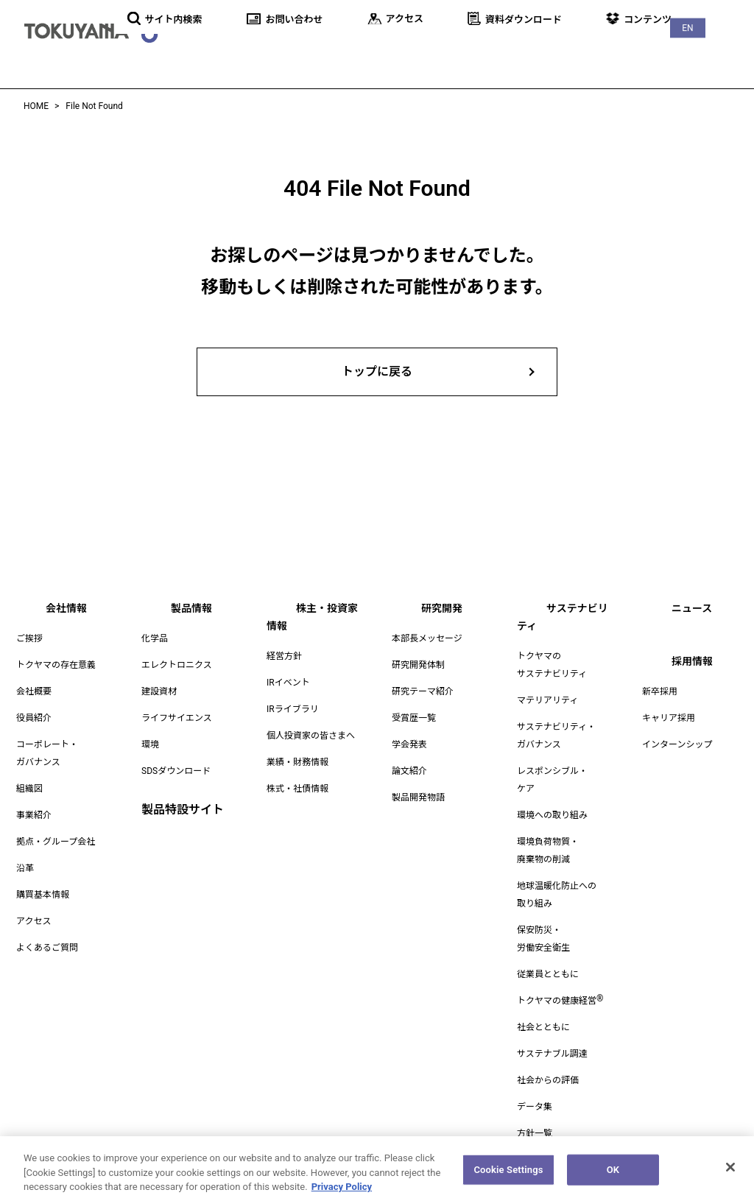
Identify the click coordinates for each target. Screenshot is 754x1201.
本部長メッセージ (427, 638)
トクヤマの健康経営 (560, 983)
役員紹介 (34, 718)
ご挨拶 (29, 638)
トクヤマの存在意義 (56, 665)
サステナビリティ (569, 51)
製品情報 (304, 51)
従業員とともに (548, 956)
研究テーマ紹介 (423, 691)
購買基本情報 (42, 895)
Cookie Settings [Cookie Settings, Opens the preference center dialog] (508, 1177)
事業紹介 (34, 815)
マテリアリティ (547, 682)
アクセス (33, 921)
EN (724, 15)
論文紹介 (409, 771)
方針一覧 (534, 1115)
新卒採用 (659, 691)
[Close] (730, 1175)
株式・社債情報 (297, 771)
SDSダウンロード (176, 771)
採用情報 (721, 51)
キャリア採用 (668, 718)
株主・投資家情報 (393, 51)
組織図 (29, 788)
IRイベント (288, 665)
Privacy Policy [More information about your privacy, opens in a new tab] (341, 1194)
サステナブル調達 (552, 1036)
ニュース (657, 51)
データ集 (534, 1089)
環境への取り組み (552, 797)
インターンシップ (677, 744)
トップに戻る (377, 371)
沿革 (25, 868)
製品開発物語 (418, 797)
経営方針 (284, 638)
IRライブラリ (293, 691)
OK (613, 1177)
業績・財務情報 (297, 744)
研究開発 (481, 51)
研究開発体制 (418, 665)
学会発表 (409, 744)
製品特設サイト (182, 810)
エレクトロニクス (176, 665)
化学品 (154, 638)
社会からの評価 (548, 1062)
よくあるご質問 (47, 948)
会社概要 (34, 691)
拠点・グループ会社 (55, 842)
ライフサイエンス (176, 718)
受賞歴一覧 (414, 718)
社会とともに (543, 1009)
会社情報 (240, 51)
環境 (150, 744)
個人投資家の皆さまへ (311, 718)
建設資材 (159, 691)
